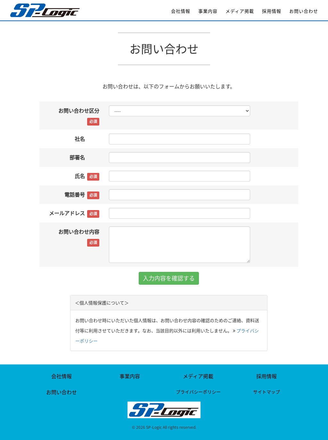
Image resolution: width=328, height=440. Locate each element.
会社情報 (180, 11)
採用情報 (271, 11)
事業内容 (207, 11)
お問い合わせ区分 (78, 116)
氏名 (87, 176)
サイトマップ (266, 391)
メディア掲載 (240, 11)
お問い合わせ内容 (78, 237)
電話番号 (81, 195)
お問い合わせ (303, 11)
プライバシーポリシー (198, 391)
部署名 (84, 157)
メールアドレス (74, 213)
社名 (87, 139)
